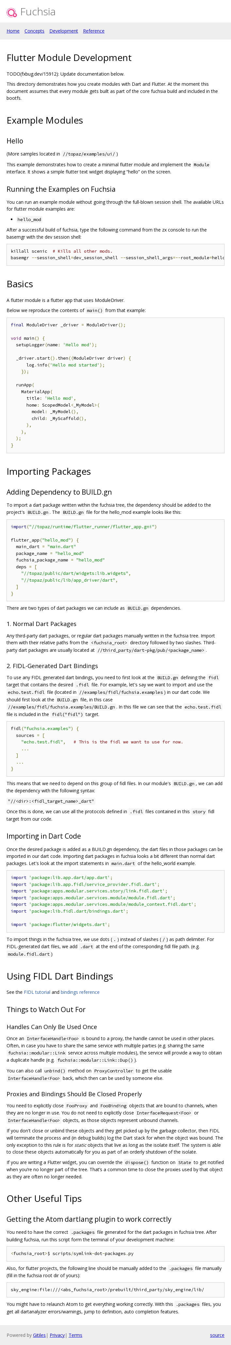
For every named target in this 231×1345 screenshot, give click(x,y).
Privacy (57, 1335)
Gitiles (39, 1335)
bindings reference (80, 992)
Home (13, 31)
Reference (94, 31)
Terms (75, 1335)
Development (63, 31)
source (217, 1335)
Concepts (34, 31)
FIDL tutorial (37, 992)
